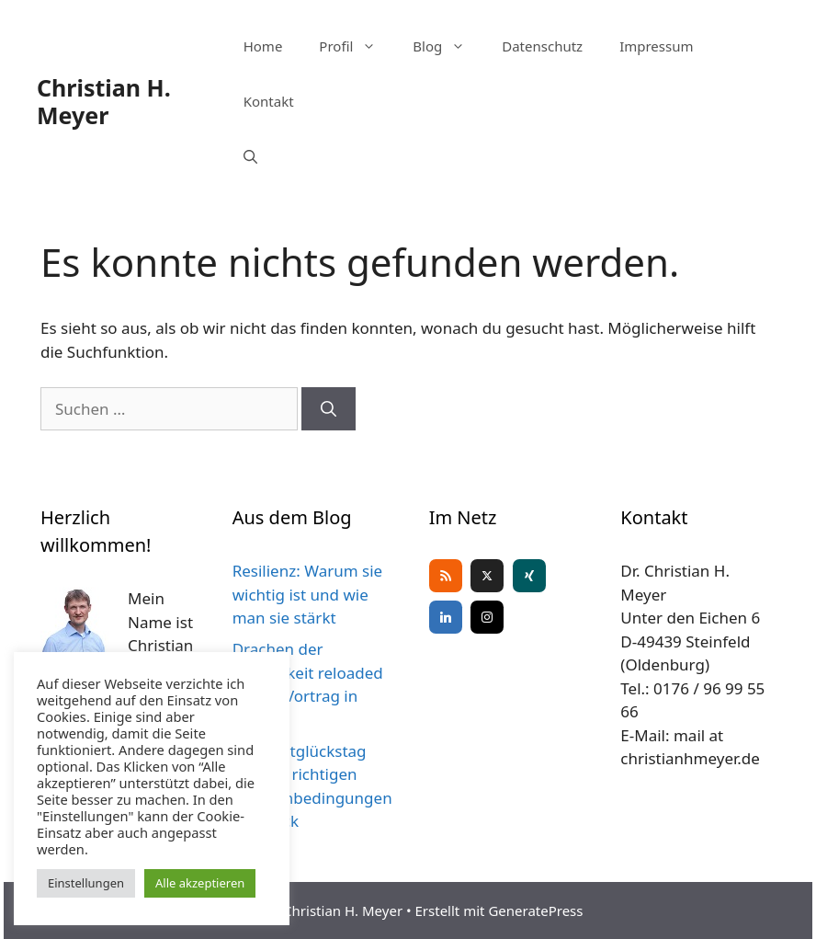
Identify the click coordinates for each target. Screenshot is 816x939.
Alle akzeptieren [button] (199, 883)
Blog (448, 46)
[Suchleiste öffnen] (250, 156)
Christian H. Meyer (104, 101)
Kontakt (269, 101)
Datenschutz (542, 46)
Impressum (656, 46)
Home (263, 46)
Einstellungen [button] (86, 883)
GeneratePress (535, 910)
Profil (356, 46)
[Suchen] (328, 409)
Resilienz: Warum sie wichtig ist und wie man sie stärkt (307, 594)
